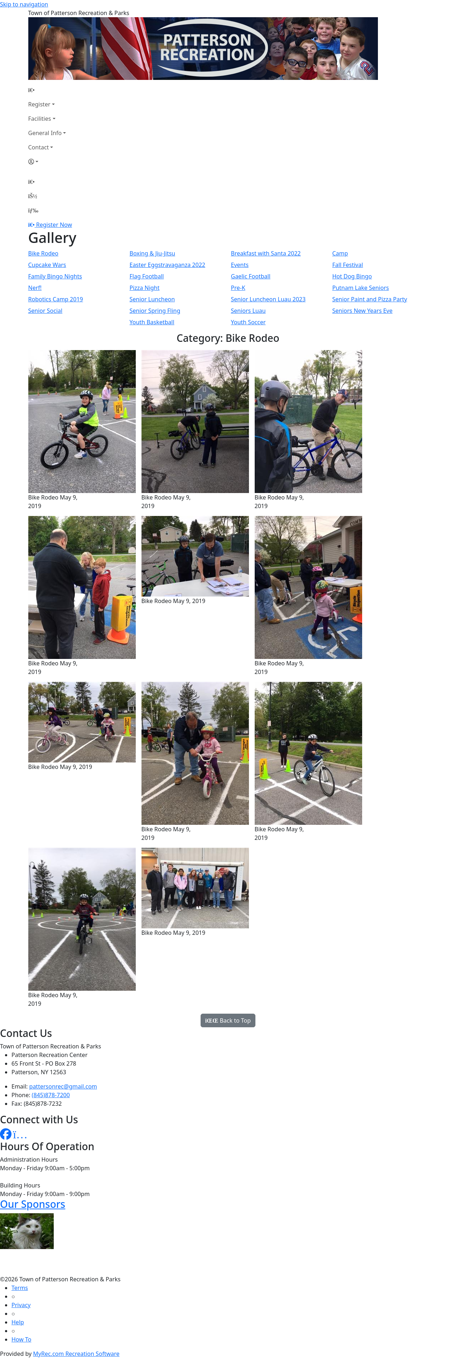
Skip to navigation (24, 4)
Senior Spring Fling (155, 311)
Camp (340, 253)
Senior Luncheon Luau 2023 (268, 299)
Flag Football (147, 276)
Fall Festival (347, 265)
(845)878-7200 (51, 1095)
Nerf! (35, 288)
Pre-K (238, 288)
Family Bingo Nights (55, 276)
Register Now (54, 225)
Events (240, 265)
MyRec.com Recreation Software (76, 1354)
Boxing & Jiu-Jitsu (152, 253)
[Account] (47, 161)
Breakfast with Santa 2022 (266, 253)
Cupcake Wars (47, 265)
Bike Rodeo (43, 253)
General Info (45, 133)
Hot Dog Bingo (352, 276)
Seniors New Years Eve (362, 311)
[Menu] (33, 210)
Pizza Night (145, 288)
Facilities (39, 119)
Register (39, 104)
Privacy (20, 1305)
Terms (19, 1288)
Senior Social (45, 311)
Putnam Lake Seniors (360, 288)
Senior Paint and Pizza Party (369, 299)
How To (21, 1339)
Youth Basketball (152, 322)
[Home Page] (47, 90)
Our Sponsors (32, 1204)
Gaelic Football (250, 276)
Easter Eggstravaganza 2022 (167, 265)
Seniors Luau (248, 311)
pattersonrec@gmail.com (63, 1086)
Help (17, 1322)
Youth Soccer (248, 322)
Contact (38, 147)
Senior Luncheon (152, 299)
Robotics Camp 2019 (55, 299)
